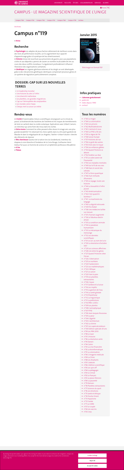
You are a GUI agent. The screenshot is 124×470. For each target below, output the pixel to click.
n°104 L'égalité (89, 318)
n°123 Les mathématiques (94, 266)
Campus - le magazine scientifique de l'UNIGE (60, 12)
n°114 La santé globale (92, 292)
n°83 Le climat (89, 373)
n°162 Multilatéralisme (93, 126)
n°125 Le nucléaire (91, 261)
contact (85, 105)
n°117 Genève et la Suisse (93, 284)
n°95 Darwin (88, 342)
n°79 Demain (89, 383)
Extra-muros (21, 129)
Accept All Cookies (92, 466)
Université (58, 3)
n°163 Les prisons (90, 124)
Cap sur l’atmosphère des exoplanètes (31, 101)
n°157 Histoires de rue (92, 139)
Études (75, 3)
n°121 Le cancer (89, 272)
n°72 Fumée (88, 401)
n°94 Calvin (88, 344)
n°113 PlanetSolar (90, 295)
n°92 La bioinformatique (93, 349)
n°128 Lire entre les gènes (94, 251)
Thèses (18, 150)
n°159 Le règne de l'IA (92, 134)
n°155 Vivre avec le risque (93, 145)
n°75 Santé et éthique (92, 393)
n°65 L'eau (88, 412)
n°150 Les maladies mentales (95, 163)
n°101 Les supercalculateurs (94, 326)
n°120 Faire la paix (91, 274)
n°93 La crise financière (93, 347)
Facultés (67, 3)
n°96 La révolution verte (93, 339)
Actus (18, 41)
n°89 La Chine (89, 357)
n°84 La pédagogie (91, 370)
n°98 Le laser (89, 334)
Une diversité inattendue (26, 96)
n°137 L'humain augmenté (94, 215)
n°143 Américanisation (93, 191)
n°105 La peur (89, 316)
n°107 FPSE (88, 310)
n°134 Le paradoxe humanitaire (91, 226)
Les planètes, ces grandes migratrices (31, 99)
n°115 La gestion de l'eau (93, 290)
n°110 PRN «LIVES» (91, 303)
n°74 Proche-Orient (91, 396)
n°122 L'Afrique (89, 269)
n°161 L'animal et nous (92, 129)
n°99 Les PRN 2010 (91, 331)
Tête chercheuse (22, 139)
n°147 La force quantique (93, 173)
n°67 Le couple (89, 406)
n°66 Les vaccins (90, 409)
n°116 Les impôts (90, 287)
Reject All (92, 461)
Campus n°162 (41, 20)
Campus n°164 (20, 20)
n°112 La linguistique (92, 297)
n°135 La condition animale (94, 222)
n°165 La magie (90, 119)
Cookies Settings (92, 455)
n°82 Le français (90, 375)
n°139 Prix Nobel (90, 207)
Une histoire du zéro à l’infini (27, 93)
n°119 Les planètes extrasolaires (91, 278)
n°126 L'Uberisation (91, 259)
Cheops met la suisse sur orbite (28, 106)
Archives (81, 20)
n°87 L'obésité (89, 362)
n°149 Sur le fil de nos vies (94, 165)
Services (98, 3)
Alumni (106, 3)
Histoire (19, 59)
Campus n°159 (72, 20)
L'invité (19, 119)
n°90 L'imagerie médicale (94, 354)
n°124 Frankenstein (91, 264)
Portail (103, 8)
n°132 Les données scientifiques (91, 236)
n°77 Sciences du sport (92, 388)
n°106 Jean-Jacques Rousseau (95, 313)
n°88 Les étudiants (91, 360)
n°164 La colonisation (92, 121)
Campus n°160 (61, 20)
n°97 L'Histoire (89, 336)
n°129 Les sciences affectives (95, 248)
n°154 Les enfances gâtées (94, 147)
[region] (62, 460)
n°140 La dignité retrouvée (94, 204)
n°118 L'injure (89, 282)
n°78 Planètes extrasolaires (94, 386)
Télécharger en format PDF (92, 67)
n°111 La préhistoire (91, 300)
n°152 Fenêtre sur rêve (92, 155)
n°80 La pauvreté (90, 380)
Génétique (20, 69)
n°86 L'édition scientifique (94, 365)
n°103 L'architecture (91, 321)
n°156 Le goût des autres (93, 142)
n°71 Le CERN (89, 404)
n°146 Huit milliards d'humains (92, 177)
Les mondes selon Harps (26, 104)
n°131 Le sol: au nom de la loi (95, 240)
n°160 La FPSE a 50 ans (92, 132)
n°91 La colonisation (92, 352)
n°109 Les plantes (91, 305)
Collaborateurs (86, 3)
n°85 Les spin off (90, 367)
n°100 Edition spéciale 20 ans (95, 329)
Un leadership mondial (25, 91)
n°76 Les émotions (91, 391)
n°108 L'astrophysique (92, 308)
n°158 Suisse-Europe (91, 137)
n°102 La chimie (90, 323)
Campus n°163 (30, 20)
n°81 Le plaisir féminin (92, 378)
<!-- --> (89, 80)
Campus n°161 (51, 20)
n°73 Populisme (90, 398)
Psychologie (20, 51)
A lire (18, 147)
